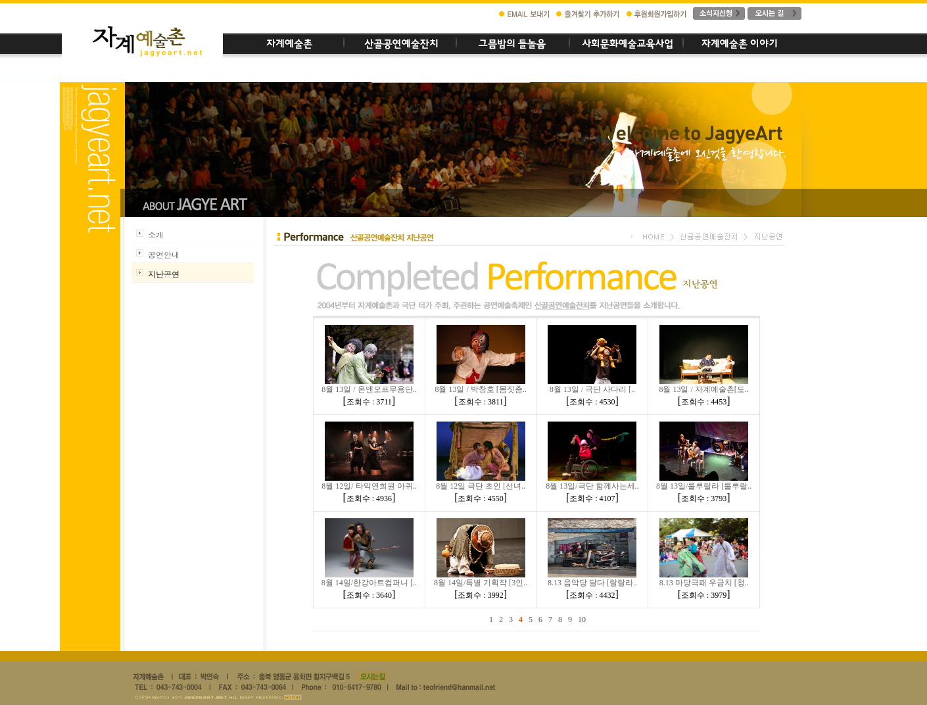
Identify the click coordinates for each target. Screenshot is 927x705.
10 (582, 619)
